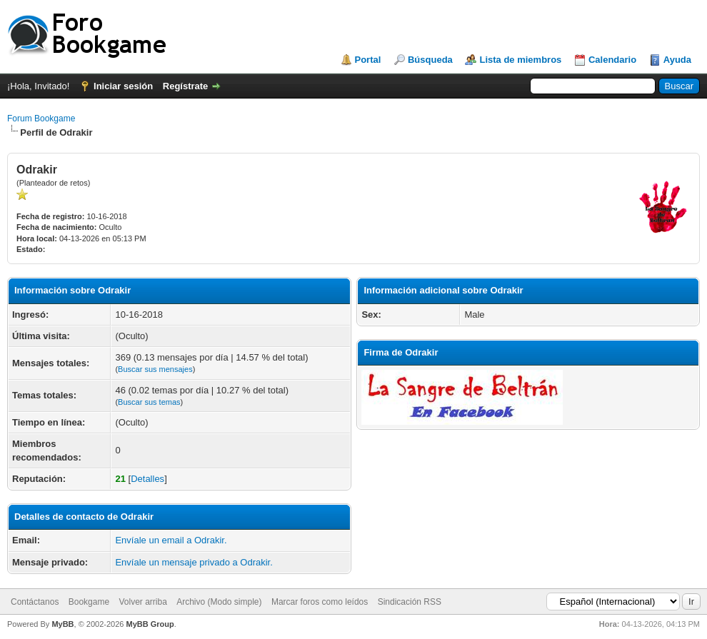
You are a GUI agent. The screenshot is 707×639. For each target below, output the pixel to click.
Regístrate (186, 86)
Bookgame (89, 602)
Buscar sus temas (149, 402)
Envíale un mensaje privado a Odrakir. (193, 562)
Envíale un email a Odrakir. (170, 540)
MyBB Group (150, 624)
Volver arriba (142, 602)
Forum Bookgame (41, 119)
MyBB (62, 624)
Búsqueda (430, 59)
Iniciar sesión (123, 86)
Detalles (147, 478)
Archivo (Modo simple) (218, 602)
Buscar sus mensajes (155, 369)
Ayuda (677, 59)
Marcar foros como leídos (319, 602)
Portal (368, 59)
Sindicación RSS (409, 602)
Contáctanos (35, 602)
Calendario (612, 59)
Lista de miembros (520, 59)
